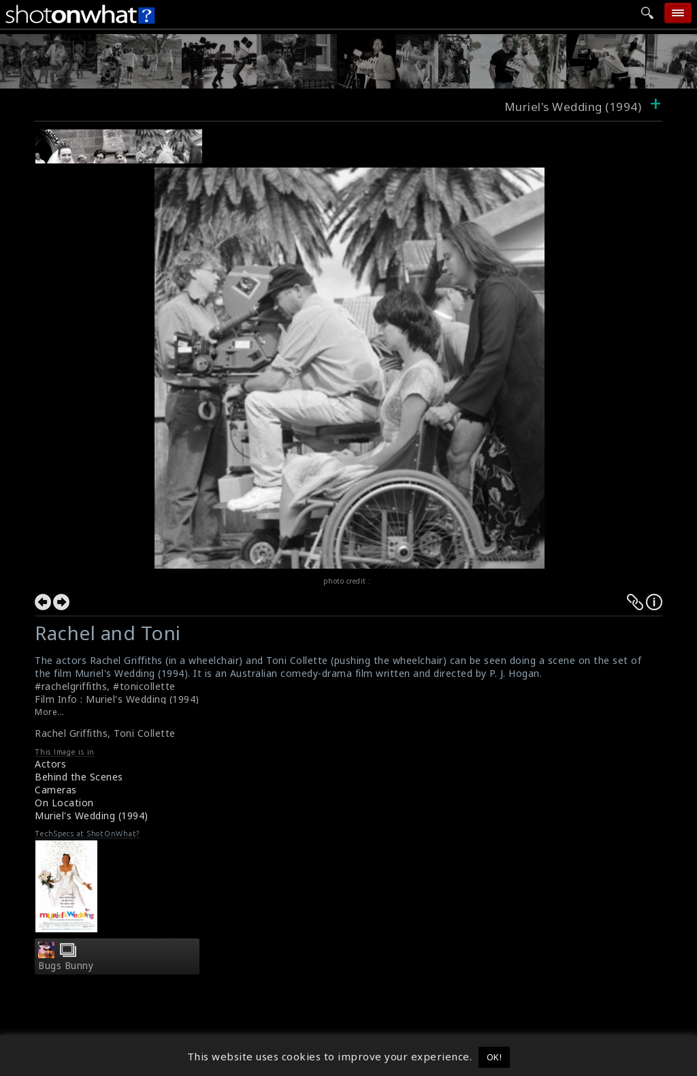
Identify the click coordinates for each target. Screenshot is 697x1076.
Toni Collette (145, 733)
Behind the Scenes (79, 776)
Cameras (56, 789)
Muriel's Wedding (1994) (91, 815)
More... (50, 712)
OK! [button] (494, 1057)
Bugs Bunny (65, 966)
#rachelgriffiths (71, 686)
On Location (64, 802)
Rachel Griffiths (71, 733)
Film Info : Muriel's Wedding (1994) (117, 699)
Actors (50, 763)
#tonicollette (144, 686)
